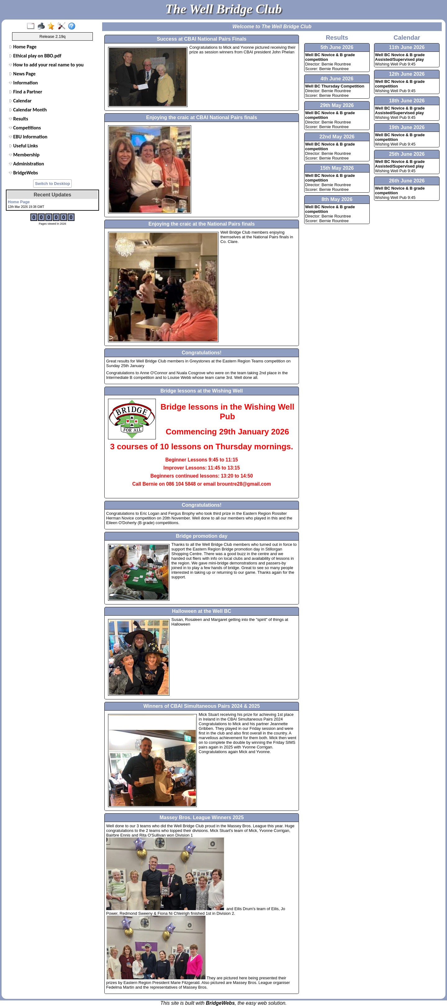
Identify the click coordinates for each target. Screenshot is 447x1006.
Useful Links (23, 146)
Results (18, 119)
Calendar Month (28, 110)
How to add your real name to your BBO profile (45, 65)
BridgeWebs (23, 173)
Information (23, 83)
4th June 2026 (337, 78)
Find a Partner (25, 92)
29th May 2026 (337, 105)
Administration (26, 164)
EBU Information (28, 137)
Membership (24, 155)
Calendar (20, 101)
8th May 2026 (337, 199)
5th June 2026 (337, 47)
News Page (22, 74)
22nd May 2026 (336, 136)
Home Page (23, 47)
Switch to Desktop (52, 183)
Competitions (25, 128)
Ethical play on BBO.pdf (35, 56)
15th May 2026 (337, 168)
